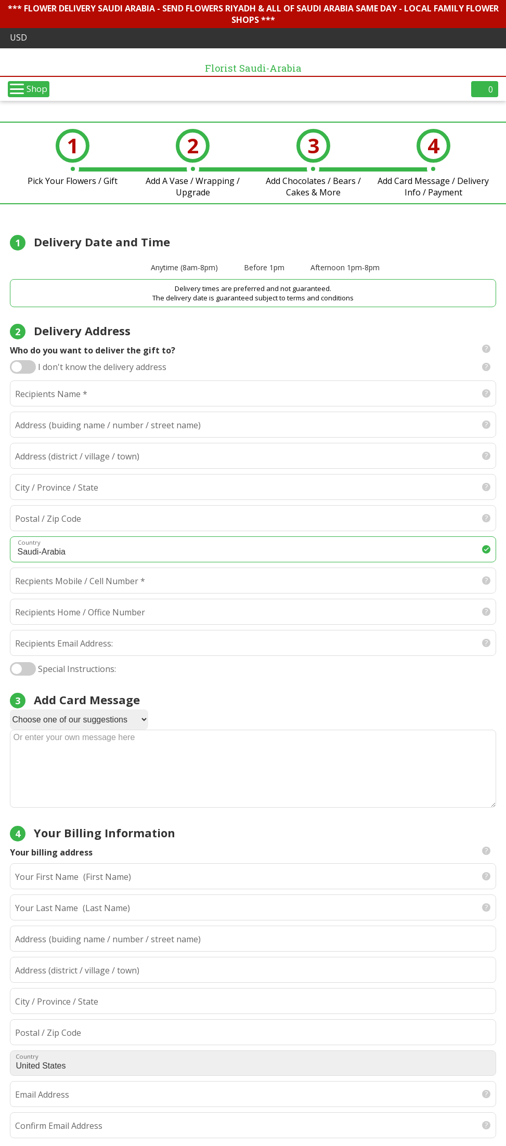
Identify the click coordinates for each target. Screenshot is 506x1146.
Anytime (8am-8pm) (184, 267)
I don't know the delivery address (102, 367)
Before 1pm (264, 267)
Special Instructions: (77, 669)
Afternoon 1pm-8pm (345, 267)
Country (27, 1056)
